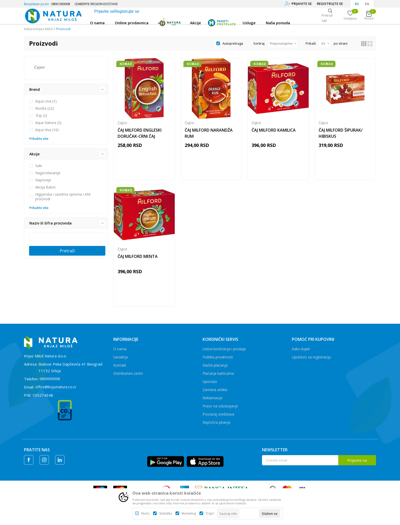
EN (367, 4)
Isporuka (210, 384)
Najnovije (43, 180)
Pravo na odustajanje (220, 409)
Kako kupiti (301, 352)
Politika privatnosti (218, 360)
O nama (120, 352)
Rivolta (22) (44, 108)
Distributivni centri (128, 376)
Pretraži (67, 251)
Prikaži (311, 43)
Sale (38, 166)
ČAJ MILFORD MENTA (138, 259)
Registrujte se (330, 3)
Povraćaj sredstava (218, 417)
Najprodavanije (47, 173)
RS (357, 4)
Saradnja (120, 360)
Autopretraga (232, 43)
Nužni (145, 513)
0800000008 (50, 382)
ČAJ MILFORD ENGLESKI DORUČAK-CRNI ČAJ (139, 134)
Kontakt (119, 368)
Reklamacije (212, 401)
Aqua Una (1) (46, 101)
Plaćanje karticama (218, 376)
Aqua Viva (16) (47, 130)
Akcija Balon (45, 187)
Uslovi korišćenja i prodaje (224, 352)
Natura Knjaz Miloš (38, 29)
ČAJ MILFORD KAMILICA (274, 131)
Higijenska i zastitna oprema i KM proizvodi (62, 196)
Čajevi (39, 67)
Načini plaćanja (215, 368)
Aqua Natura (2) (48, 122)
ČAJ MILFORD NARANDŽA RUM (209, 134)
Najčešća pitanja (216, 425)
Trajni (210, 513)
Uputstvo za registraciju (311, 360)
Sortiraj (259, 43)
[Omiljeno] (350, 16)
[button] (66, 89)
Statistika (165, 513)
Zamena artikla (215, 393)
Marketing (189, 513)
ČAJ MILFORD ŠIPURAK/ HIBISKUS (340, 134)
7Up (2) (41, 115)
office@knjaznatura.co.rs (55, 390)
